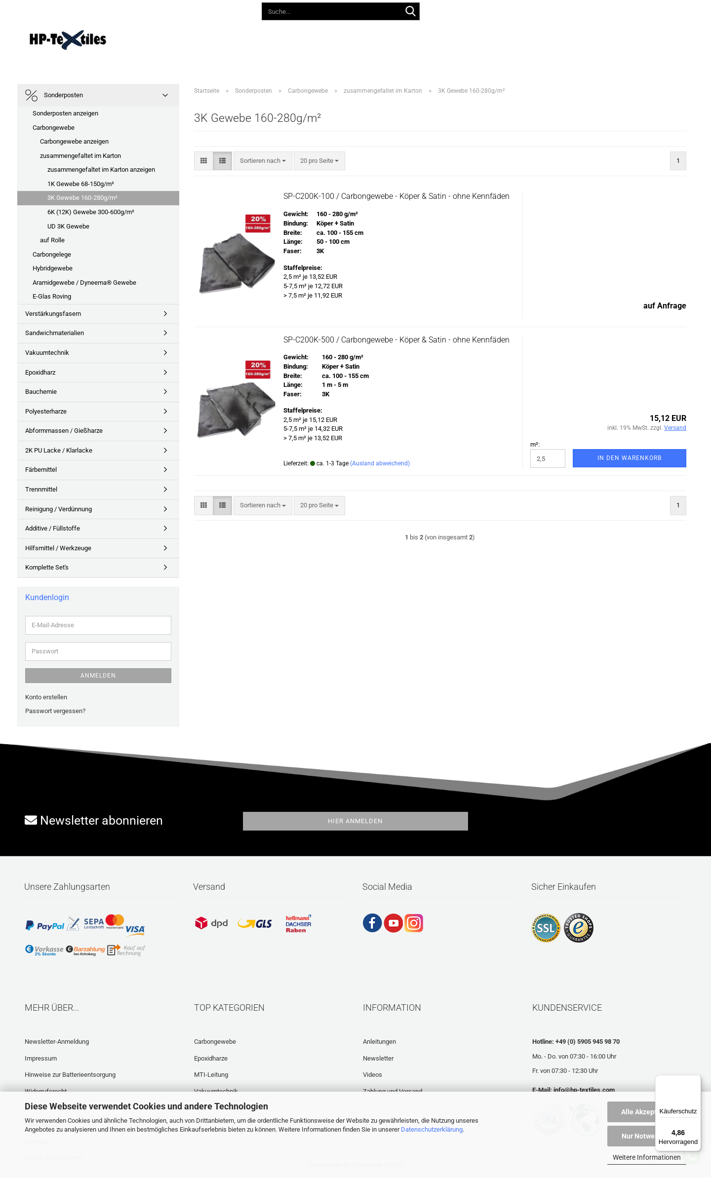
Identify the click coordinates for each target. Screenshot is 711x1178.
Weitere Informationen (647, 1157)
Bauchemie (41, 391)
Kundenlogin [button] (528, 9)
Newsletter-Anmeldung (57, 1041)
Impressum (41, 1058)
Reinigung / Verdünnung (58, 509)
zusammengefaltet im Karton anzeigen (101, 169)
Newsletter (378, 1058)
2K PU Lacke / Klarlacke (58, 450)
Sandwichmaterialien (54, 333)
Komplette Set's (47, 567)
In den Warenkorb (629, 458)
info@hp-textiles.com (584, 1090)
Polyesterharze (46, 411)
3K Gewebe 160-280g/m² (82, 197)
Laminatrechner (485, 38)
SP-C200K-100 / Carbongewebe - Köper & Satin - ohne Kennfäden (396, 196)
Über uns (541, 38)
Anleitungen (289, 38)
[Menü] (695, 1081)
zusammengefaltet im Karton (80, 155)
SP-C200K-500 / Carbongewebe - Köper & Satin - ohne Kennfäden (396, 339)
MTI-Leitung (211, 1074)
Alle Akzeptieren (647, 1112)
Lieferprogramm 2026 (217, 38)
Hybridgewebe (53, 268)
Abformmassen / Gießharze (64, 430)
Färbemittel (41, 469)
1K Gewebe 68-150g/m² (80, 184)
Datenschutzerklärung (432, 1129)
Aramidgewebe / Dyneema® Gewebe (84, 282)
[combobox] (263, 161)
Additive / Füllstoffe (52, 528)
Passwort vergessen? (55, 711)
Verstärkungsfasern (53, 313)
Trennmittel (41, 489)
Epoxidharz (40, 372)
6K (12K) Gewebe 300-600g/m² (90, 212)
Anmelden (98, 675)
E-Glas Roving (52, 296)
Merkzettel (579, 9)
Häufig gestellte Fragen (402, 38)
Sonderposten (54, 95)
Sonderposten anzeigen (65, 113)
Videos (335, 38)
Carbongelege (52, 254)
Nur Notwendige (647, 1136)
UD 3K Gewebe (68, 226)
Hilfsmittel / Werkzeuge (58, 548)
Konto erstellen (46, 697)
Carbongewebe (54, 127)
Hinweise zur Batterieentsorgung (70, 1074)
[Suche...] (410, 12)
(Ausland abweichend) (380, 463)
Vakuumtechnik (47, 352)
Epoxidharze (211, 1058)
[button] (487, 10)
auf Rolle (52, 240)
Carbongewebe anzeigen (74, 141)
